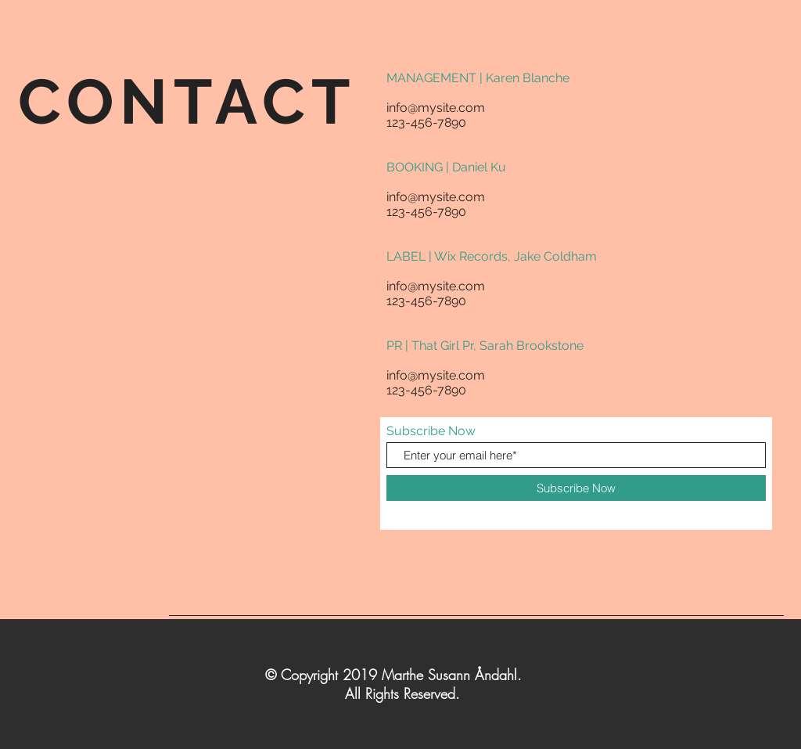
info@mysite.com (435, 107)
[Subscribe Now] (576, 488)
